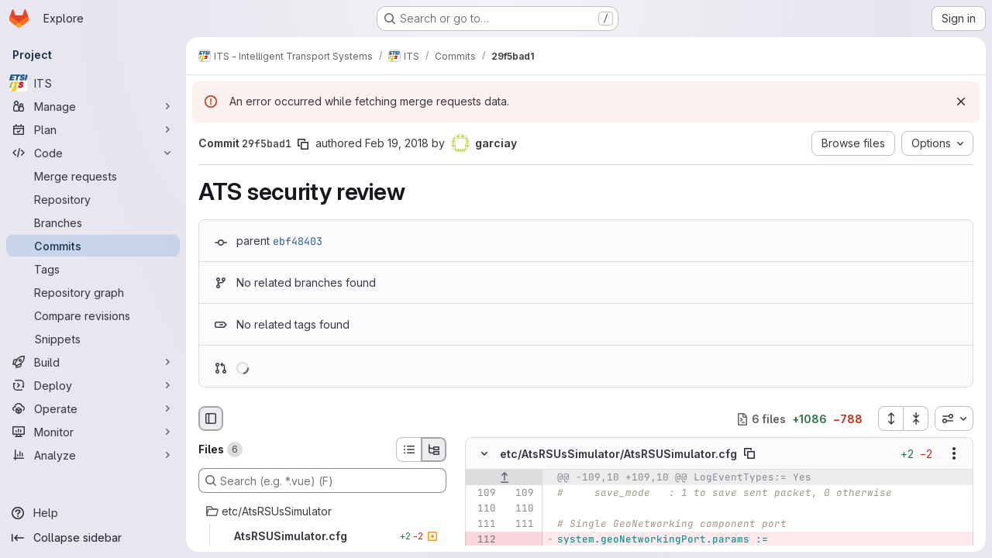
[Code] (93, 153)
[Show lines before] (504, 478)
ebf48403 (297, 241)
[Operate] (93, 408)
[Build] (93, 362)
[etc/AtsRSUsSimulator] (322, 511)
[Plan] (93, 129)
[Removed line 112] (483, 540)
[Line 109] (483, 493)
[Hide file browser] (210, 418)
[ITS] (93, 83)
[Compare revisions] (93, 315)
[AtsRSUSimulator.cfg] (322, 536)
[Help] (93, 513)
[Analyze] (93, 455)
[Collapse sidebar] (93, 538)
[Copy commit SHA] (303, 144)
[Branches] (93, 222)
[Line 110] (483, 509)
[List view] (408, 449)
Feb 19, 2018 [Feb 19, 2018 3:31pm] (397, 143)
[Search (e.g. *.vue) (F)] (322, 480)
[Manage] (93, 106)
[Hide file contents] (484, 454)
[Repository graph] (93, 292)
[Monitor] (93, 432)
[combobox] (954, 418)
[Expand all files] (890, 418)
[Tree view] (434, 449)
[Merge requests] (93, 176)
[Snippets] (93, 339)
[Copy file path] (749, 454)
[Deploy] (93, 385)
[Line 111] (483, 524)
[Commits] (93, 246)
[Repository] (93, 199)
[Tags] (93, 269)
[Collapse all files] (916, 418)
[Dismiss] (961, 101)
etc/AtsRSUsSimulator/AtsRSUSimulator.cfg (618, 453)
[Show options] (954, 454)
